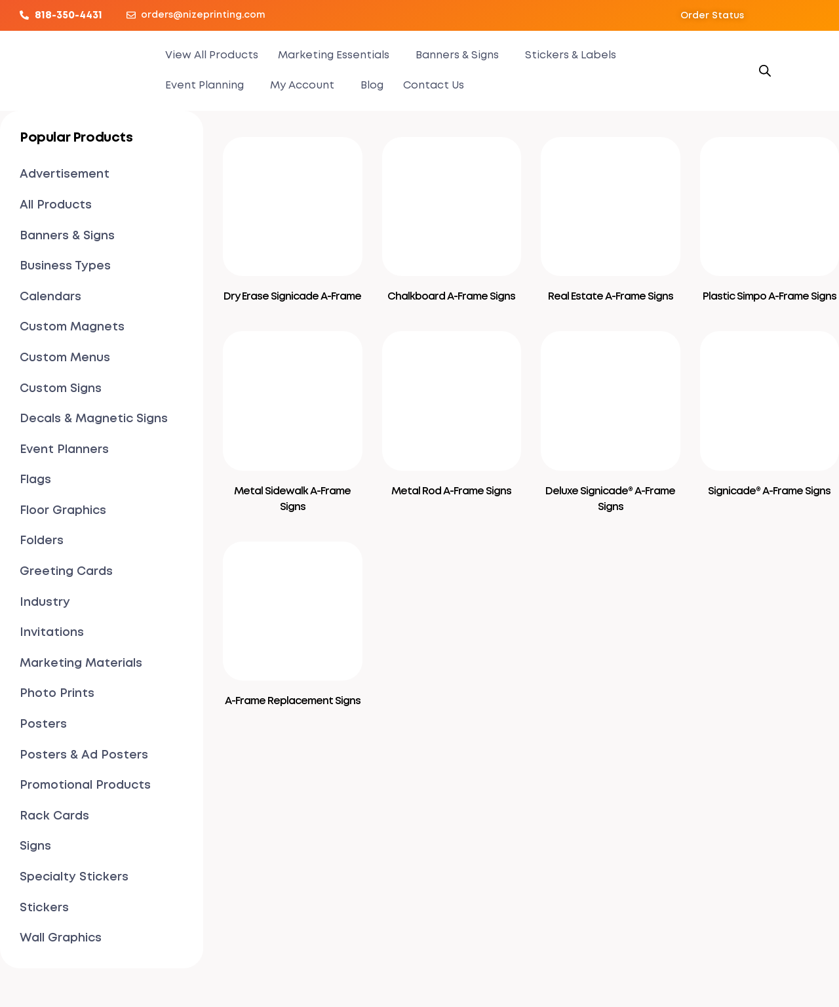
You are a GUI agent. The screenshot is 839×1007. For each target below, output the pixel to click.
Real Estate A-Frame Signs (610, 297)
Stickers (44, 908)
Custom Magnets (72, 327)
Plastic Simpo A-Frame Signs (769, 297)
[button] (712, 15)
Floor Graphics (63, 510)
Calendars (50, 297)
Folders (42, 541)
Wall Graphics (61, 938)
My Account (302, 85)
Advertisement (64, 174)
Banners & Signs (457, 55)
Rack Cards (54, 816)
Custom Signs (61, 389)
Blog (372, 85)
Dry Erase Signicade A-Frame (292, 297)
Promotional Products (85, 785)
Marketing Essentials (333, 55)
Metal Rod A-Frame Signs (451, 491)
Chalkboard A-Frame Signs (451, 297)
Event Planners (64, 449)
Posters (43, 724)
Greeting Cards (66, 571)
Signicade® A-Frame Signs (769, 491)
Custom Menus (65, 358)
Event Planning (204, 85)
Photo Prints (57, 693)
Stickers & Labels (570, 55)
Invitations (52, 632)
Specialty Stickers (74, 877)
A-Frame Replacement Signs (293, 701)
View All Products (211, 55)
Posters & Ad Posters (84, 755)
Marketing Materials (81, 663)
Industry (45, 602)
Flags (35, 480)
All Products (56, 205)
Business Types (65, 266)
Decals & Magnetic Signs (94, 419)
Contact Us (433, 85)
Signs (35, 846)
